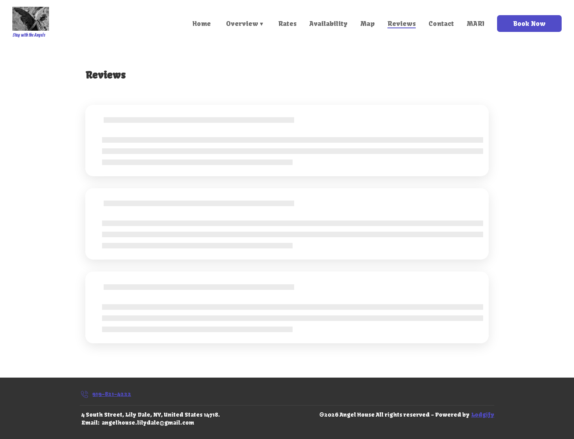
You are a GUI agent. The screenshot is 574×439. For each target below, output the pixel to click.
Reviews (401, 24)
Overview (244, 24)
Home (202, 24)
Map (367, 24)
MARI (475, 24)
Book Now (529, 24)
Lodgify (482, 414)
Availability (328, 24)
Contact (441, 24)
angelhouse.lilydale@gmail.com (148, 422)
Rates (287, 24)
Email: (90, 422)
